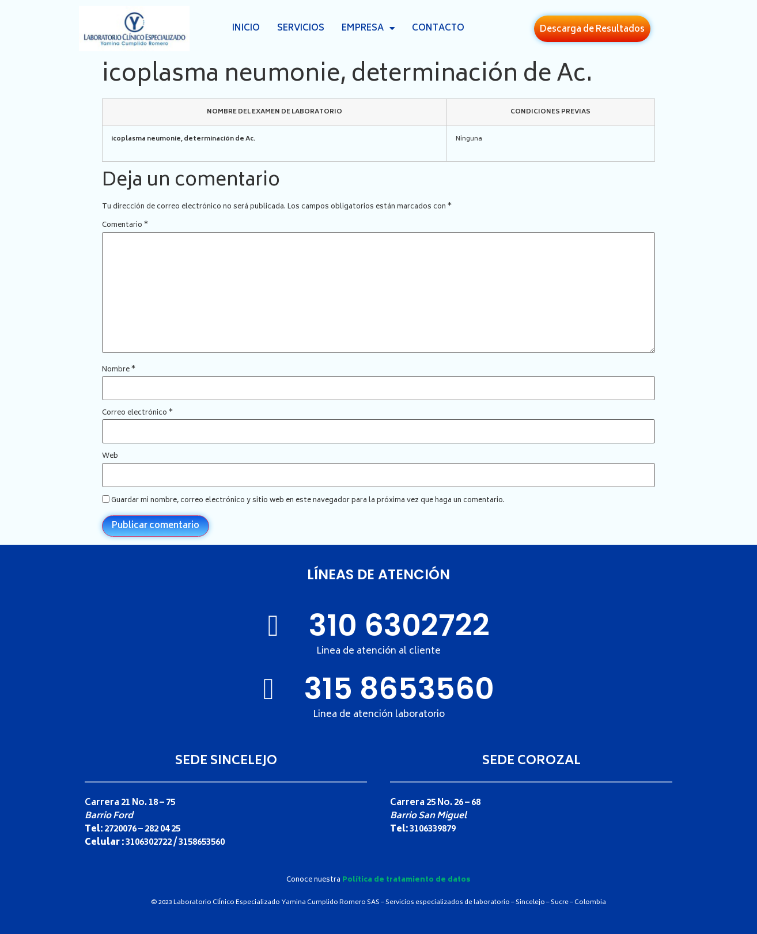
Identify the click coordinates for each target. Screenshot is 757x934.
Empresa (368, 29)
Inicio (246, 28)
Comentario (125, 225)
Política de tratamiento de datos (406, 880)
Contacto (438, 28)
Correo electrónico (137, 413)
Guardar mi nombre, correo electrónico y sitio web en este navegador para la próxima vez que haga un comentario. (308, 501)
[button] (592, 29)
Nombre (118, 370)
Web (110, 456)
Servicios (300, 28)
